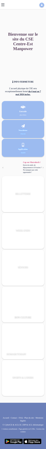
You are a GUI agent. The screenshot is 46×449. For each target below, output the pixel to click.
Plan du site (29, 418)
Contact (14, 418)
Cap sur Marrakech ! (32, 162)
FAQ (21, 418)
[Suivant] (43, 168)
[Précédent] (3, 168)
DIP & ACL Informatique (33, 425)
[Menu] (2, 4)
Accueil (6, 418)
